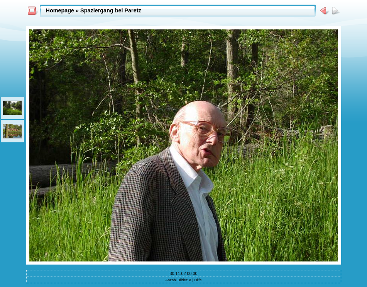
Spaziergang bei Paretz (110, 10)
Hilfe (197, 280)
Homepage (60, 10)
